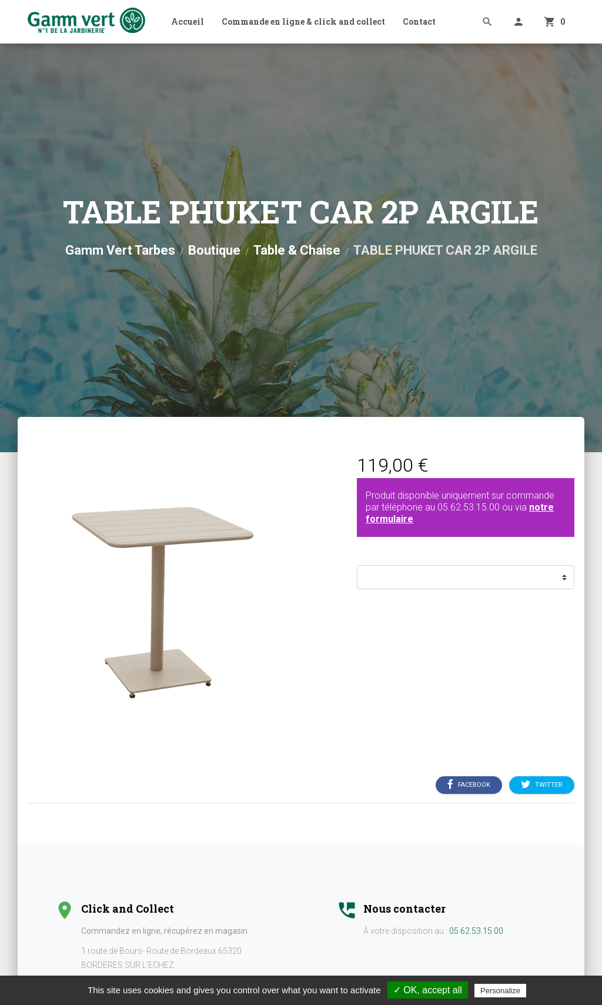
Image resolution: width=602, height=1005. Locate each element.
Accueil (187, 21)
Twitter (542, 785)
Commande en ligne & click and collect (303, 21)
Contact (419, 21)
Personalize (500, 990)
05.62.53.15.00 (468, 507)
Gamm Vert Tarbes (120, 250)
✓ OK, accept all (427, 990)
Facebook (468, 785)
